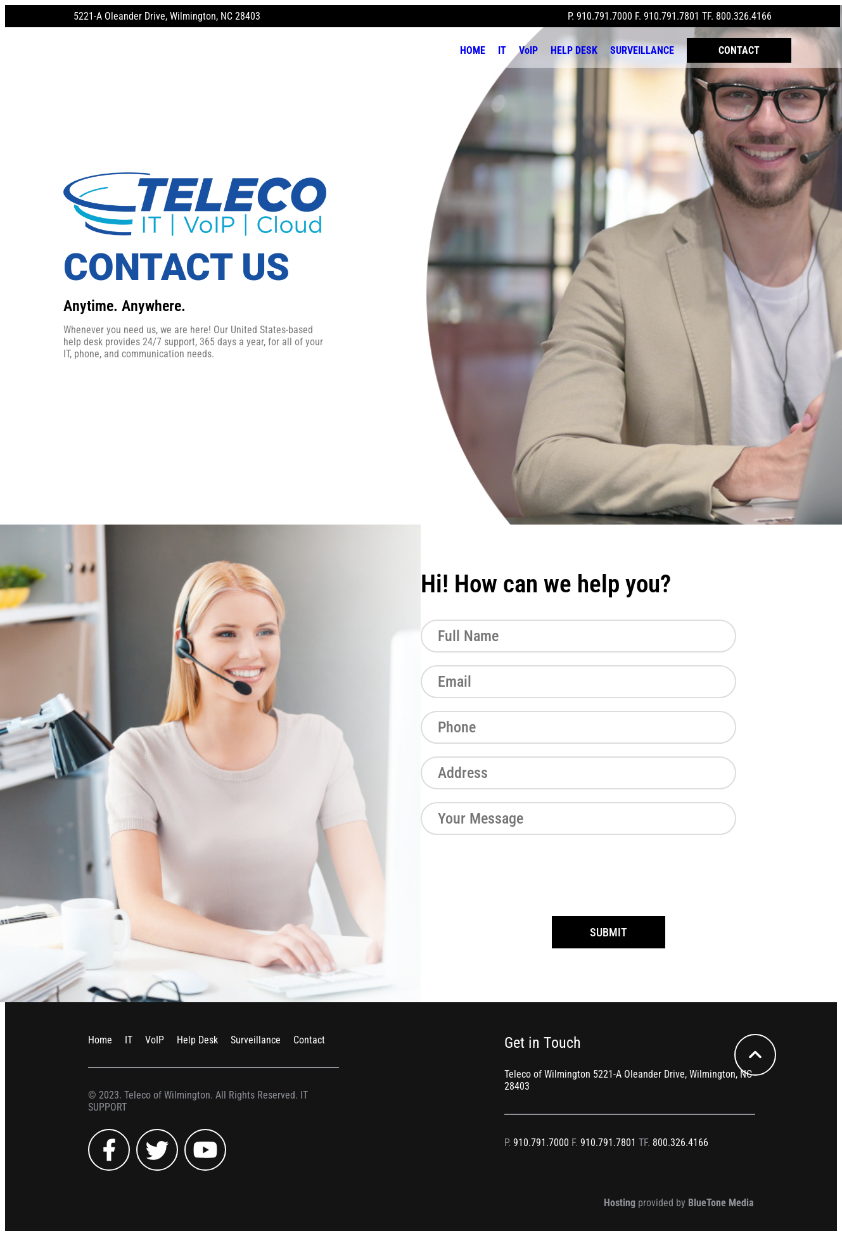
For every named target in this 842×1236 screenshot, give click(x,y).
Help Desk (197, 1040)
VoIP (528, 50)
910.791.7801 (671, 16)
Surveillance (256, 1040)
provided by (679, 1203)
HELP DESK (574, 50)
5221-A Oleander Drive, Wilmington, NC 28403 (166, 16)
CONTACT (739, 50)
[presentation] (517, 872)
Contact (309, 1040)
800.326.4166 (744, 16)
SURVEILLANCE (642, 50)
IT (502, 50)
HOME (472, 50)
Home (100, 1040)
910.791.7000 (604, 16)
